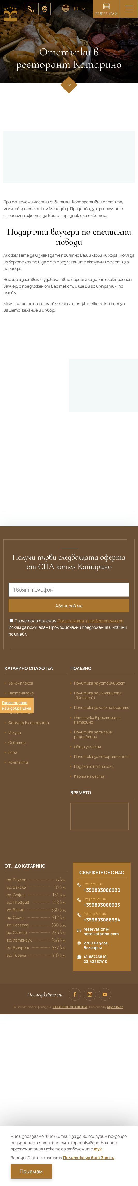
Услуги (14, 732)
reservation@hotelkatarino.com (101, 931)
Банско (99, 815)
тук (98, 1149)
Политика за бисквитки (88, 1157)
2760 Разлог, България (96, 945)
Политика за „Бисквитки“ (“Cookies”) (98, 695)
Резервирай (106, 13)
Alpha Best (115, 1006)
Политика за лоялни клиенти (101, 707)
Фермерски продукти (28, 722)
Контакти (18, 761)
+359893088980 (102, 890)
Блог (12, 752)
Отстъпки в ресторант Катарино (97, 719)
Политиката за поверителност (90, 620)
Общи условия (87, 746)
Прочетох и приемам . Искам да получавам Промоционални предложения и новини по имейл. (68, 626)
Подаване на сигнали (94, 766)
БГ (76, 8)
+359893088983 (102, 904)
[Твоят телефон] (69, 589)
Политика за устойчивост (100, 682)
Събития (17, 742)
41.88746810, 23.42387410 (96, 958)
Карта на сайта (89, 776)
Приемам (31, 1171)
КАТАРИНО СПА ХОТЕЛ (70, 1006)
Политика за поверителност (102, 756)
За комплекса (20, 682)
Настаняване (21, 692)
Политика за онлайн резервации (93, 734)
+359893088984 (102, 919)
